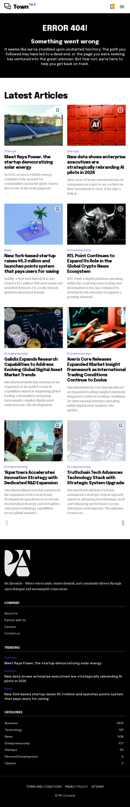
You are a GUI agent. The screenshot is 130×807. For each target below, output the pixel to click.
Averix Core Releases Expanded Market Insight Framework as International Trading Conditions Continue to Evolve (96, 370)
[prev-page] (7, 523)
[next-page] (123, 523)
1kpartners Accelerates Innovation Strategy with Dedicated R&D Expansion (31, 477)
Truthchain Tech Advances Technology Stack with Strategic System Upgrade (95, 477)
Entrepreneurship (79, 250)
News (7, 250)
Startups (10, 151)
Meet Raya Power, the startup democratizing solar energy (28, 162)
